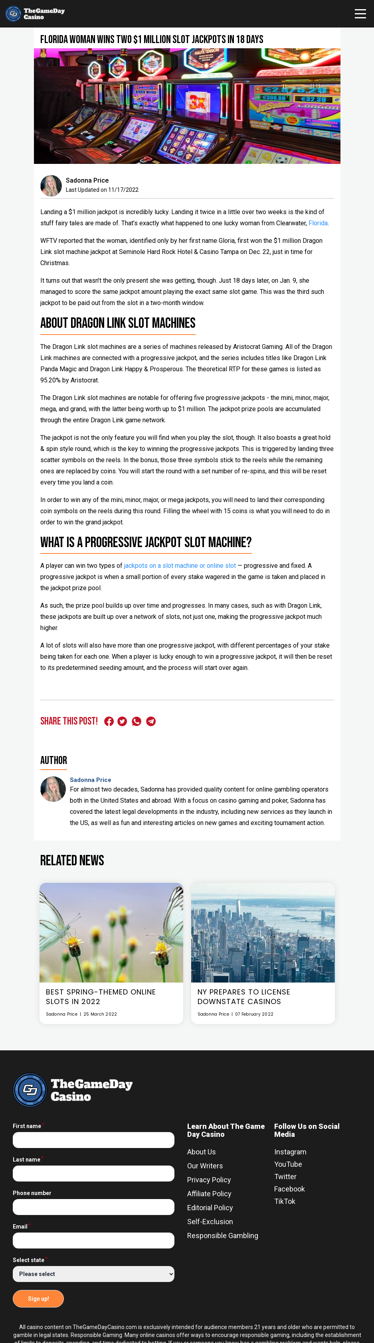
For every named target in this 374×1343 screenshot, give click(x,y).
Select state (30, 1260)
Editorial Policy (210, 1207)
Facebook (289, 1189)
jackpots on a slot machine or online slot (180, 565)
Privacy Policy (209, 1180)
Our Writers (205, 1166)
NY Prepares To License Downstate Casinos (244, 996)
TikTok (284, 1201)
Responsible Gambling (222, 1235)
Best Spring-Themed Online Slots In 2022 (101, 996)
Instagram (290, 1152)
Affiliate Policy (209, 1193)
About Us (201, 1152)
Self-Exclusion (210, 1221)
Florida (318, 223)
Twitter (285, 1176)
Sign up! (38, 1299)
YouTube (288, 1164)
